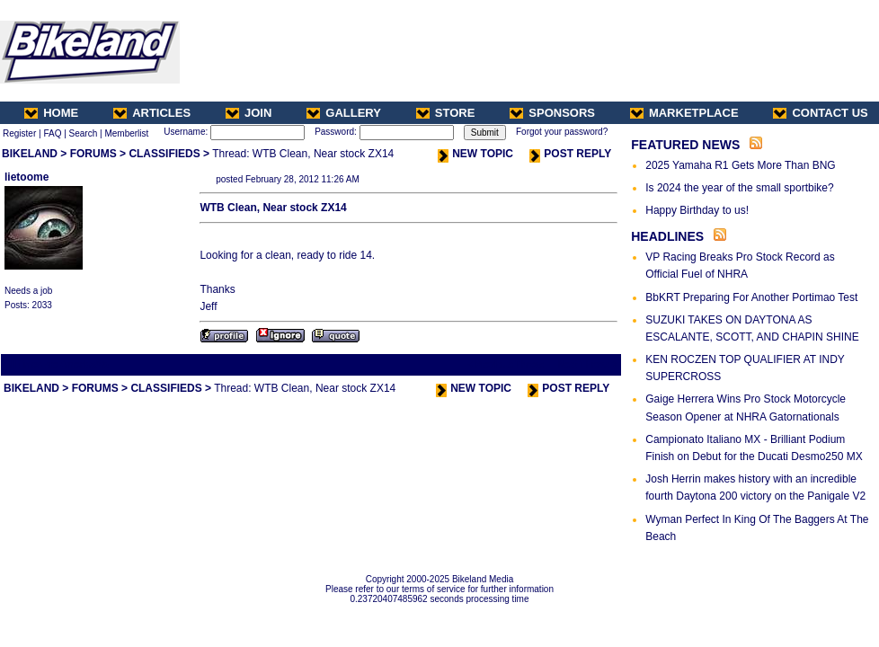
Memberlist (126, 133)
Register (19, 133)
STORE (445, 113)
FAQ (52, 133)
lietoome (26, 177)
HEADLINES (667, 236)
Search (83, 133)
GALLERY (343, 113)
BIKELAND (30, 153)
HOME (51, 113)
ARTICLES (152, 113)
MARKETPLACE (684, 113)
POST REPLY (570, 153)
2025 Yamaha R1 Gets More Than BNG (740, 165)
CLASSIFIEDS (164, 153)
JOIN (248, 113)
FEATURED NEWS (685, 144)
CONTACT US (820, 113)
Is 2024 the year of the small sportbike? (739, 188)
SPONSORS (552, 113)
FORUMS (93, 153)
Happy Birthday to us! (697, 210)
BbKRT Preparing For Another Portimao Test (751, 297)
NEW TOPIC (475, 153)
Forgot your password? (562, 132)
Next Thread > (587, 364)
